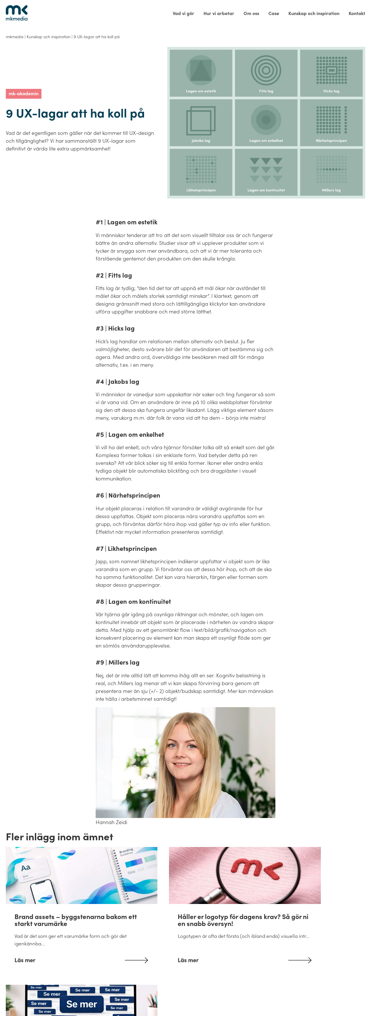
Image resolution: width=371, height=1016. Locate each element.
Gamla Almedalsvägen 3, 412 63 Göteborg (155, 998)
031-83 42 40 (24, 998)
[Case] (274, 13)
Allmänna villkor (229, 998)
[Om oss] (251, 13)
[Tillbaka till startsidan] (17, 13)
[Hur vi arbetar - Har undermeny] (219, 13)
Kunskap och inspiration (48, 36)
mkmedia (14, 36)
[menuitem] (183, 13)
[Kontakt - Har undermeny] (354, 13)
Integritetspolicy (273, 998)
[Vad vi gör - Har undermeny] (183, 13)
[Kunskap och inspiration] (314, 13)
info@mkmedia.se (73, 998)
